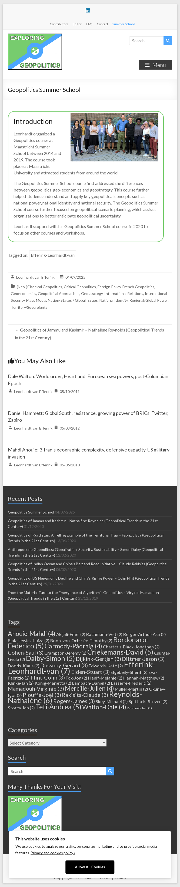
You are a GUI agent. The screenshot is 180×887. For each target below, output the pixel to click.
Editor (77, 24)
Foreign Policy (109, 286)
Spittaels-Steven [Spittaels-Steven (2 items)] (148, 701)
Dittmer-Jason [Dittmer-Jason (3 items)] (143, 658)
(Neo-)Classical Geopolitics (39, 286)
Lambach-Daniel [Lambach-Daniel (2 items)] (91, 682)
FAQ (89, 24)
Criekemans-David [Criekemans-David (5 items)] (120, 652)
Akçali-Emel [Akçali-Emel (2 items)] (70, 634)
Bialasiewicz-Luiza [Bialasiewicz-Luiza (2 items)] (28, 640)
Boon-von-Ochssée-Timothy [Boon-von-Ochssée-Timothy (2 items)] (81, 640)
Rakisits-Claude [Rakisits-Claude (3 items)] (85, 694)
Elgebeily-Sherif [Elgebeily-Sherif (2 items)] (129, 672)
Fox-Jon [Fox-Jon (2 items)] (76, 677)
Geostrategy (92, 293)
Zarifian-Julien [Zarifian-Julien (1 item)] (139, 708)
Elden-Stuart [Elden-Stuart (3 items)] (90, 671)
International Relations (123, 293)
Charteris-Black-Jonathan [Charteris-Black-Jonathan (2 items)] (131, 646)
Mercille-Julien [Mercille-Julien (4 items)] (89, 688)
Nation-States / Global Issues (73, 300)
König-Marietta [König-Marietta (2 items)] (53, 682)
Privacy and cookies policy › (53, 853)
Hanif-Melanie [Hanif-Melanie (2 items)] (105, 677)
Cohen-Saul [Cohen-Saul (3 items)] (26, 652)
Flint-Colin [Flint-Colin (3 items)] (48, 677)
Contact (102, 24)
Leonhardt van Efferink (35, 277)
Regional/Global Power (148, 300)
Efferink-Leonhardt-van (53, 255)
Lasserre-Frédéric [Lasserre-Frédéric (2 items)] (131, 682)
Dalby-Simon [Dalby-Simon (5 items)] (50, 658)
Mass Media (36, 300)
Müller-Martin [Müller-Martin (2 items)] (131, 688)
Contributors (59, 24)
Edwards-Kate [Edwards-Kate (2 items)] (106, 665)
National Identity (113, 300)
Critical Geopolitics (80, 286)
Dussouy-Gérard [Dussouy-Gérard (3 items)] (64, 665)
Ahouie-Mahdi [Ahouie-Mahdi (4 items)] (31, 633)
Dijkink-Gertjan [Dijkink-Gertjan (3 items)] (98, 658)
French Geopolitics (138, 286)
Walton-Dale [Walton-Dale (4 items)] (104, 707)
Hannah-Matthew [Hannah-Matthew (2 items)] (143, 677)
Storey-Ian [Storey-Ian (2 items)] (21, 707)
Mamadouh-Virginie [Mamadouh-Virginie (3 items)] (36, 688)
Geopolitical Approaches (58, 293)
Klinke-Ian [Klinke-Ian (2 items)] (21, 682)
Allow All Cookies (90, 867)
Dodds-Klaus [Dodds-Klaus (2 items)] (23, 665)
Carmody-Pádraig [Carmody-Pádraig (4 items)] (73, 646)
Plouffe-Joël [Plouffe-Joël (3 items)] (42, 694)
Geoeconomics (23, 293)
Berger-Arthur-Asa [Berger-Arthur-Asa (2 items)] (144, 634)
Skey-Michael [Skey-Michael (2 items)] (112, 701)
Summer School (123, 24)
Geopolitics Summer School (31, 512)
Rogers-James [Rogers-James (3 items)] (74, 701)
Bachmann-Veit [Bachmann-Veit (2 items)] (104, 634)
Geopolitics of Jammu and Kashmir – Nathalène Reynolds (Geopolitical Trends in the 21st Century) (89, 333)
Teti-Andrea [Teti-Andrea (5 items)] (58, 707)
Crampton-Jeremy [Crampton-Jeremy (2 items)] (65, 652)
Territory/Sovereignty (29, 307)
